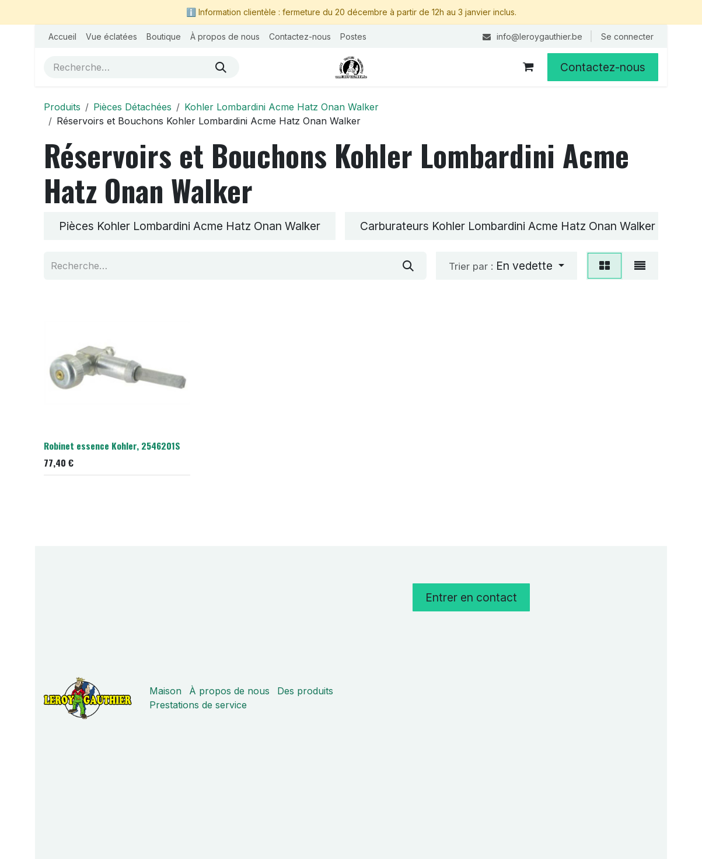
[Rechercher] (220, 67)
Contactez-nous (602, 67)
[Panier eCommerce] (528, 67)
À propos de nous (229, 691)
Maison (165, 691)
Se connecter (627, 36)
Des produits (305, 691)
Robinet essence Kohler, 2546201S (112, 446)
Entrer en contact (471, 597)
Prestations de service (198, 705)
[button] (506, 266)
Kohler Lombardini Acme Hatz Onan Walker (281, 107)
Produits (62, 107)
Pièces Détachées (132, 107)
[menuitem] (62, 36)
